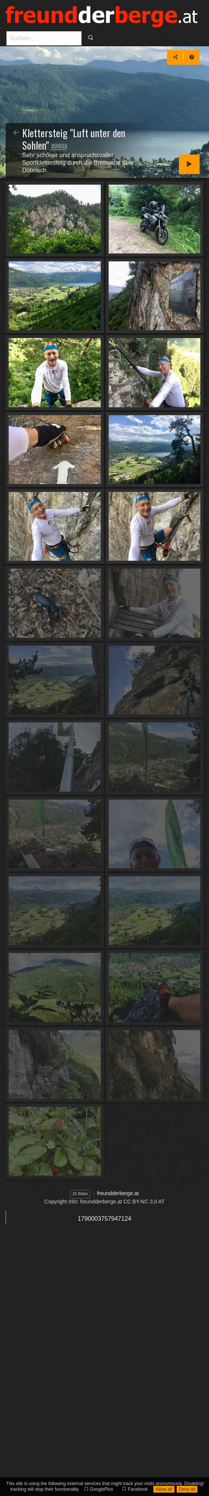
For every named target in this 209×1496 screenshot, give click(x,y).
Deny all (187, 1489)
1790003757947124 (104, 1218)
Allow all (164, 1489)
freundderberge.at (118, 1193)
